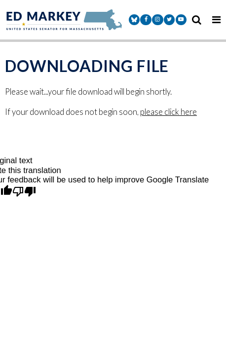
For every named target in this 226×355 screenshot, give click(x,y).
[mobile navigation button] (216, 19)
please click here (168, 112)
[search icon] (196, 19)
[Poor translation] (24, 192)
